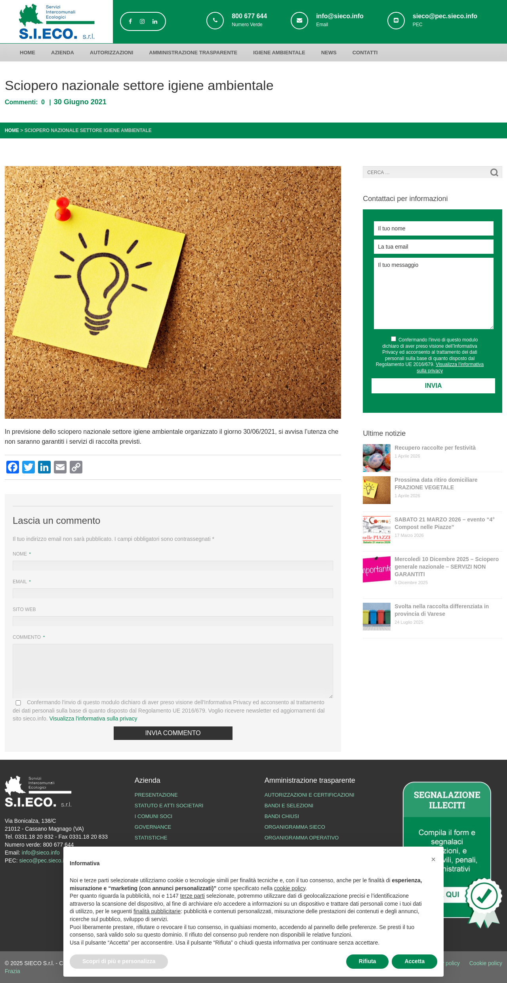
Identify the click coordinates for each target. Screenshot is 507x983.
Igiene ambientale (279, 53)
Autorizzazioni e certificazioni (310, 795)
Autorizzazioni (111, 53)
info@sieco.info (41, 852)
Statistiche (151, 838)
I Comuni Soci (153, 816)
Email (20, 581)
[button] (433, 859)
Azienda (62, 53)
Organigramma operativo (302, 838)
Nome (20, 554)
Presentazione (156, 795)
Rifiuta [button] (367, 961)
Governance (153, 827)
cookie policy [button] (289, 888)
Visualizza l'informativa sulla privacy (93, 718)
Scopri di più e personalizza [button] (118, 961)
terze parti (192, 896)
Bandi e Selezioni (289, 806)
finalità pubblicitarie (157, 911)
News (329, 53)
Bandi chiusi (282, 816)
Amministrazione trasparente (193, 53)
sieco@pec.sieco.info (45, 860)
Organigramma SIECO (295, 827)
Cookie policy (485, 963)
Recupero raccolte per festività (435, 448)
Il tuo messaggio (433, 293)
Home (27, 53)
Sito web (24, 609)
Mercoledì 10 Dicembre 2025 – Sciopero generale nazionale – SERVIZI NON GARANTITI (447, 566)
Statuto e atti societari (169, 806)
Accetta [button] (414, 961)
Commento (27, 637)
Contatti (365, 53)
